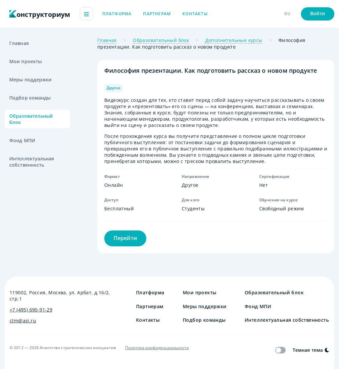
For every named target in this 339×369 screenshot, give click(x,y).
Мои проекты (25, 61)
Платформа (154, 14)
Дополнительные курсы (234, 40)
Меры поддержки (30, 79)
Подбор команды (30, 98)
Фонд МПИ (22, 140)
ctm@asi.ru (23, 320)
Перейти (125, 238)
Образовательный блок (31, 119)
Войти (317, 13)
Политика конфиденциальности (157, 347)
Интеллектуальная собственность (31, 161)
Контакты (232, 14)
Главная (19, 43)
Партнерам (194, 14)
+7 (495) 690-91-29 (31, 310)
